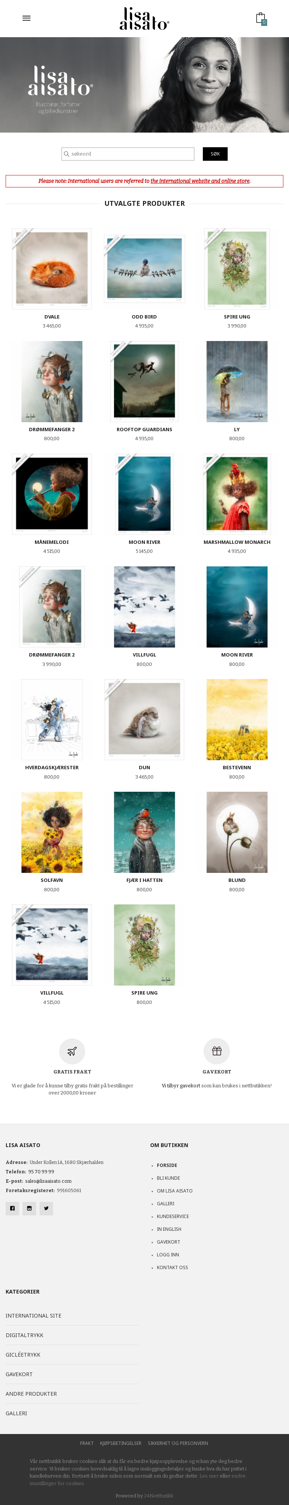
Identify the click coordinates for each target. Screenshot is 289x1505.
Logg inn (168, 1254)
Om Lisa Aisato (175, 1191)
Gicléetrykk (23, 1354)
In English (169, 1229)
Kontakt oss (172, 1267)
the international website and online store (200, 181)
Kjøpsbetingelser (120, 1443)
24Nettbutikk (158, 1496)
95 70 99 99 (41, 1171)
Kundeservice (173, 1216)
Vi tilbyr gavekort (181, 1085)
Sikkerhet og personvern (178, 1443)
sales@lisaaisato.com (48, 1181)
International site (33, 1315)
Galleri (165, 1203)
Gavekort (168, 1242)
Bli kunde (168, 1178)
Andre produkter (31, 1393)
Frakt (87, 1443)
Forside (167, 1165)
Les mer (209, 1476)
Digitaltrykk (24, 1335)
